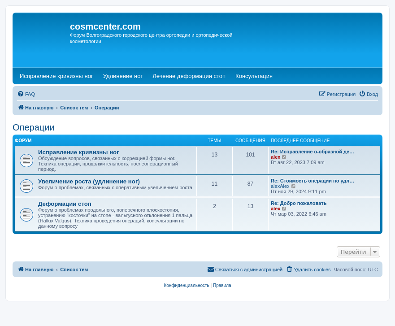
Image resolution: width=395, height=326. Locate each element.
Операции (34, 127)
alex (275, 157)
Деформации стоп (64, 203)
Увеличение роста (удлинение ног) (89, 181)
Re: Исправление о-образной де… (312, 151)
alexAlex (280, 186)
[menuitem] (26, 94)
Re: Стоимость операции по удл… (312, 180)
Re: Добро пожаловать (298, 203)
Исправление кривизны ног (78, 152)
